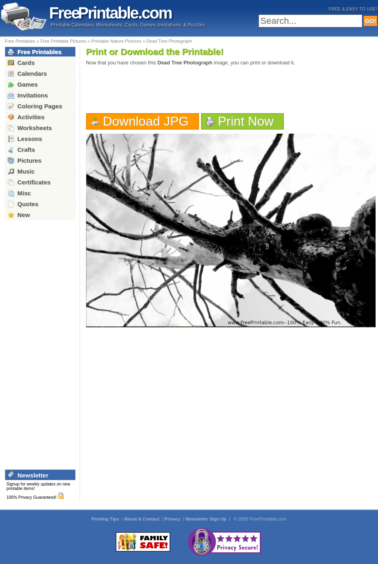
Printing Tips (106, 518)
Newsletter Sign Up (206, 518)
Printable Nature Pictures (116, 41)
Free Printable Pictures (63, 41)
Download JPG (146, 121)
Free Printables (20, 41)
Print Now (246, 121)
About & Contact (142, 518)
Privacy (173, 518)
